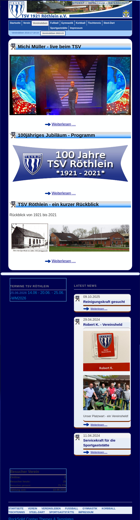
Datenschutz (119, 3)
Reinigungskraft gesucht (104, 302)
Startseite (15, 23)
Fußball (54, 23)
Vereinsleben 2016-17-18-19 (25, 33)
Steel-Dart (109, 23)
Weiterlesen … (65, 124)
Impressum (96, 3)
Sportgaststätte (58, 28)
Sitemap (78, 3)
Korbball (80, 23)
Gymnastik (67, 23)
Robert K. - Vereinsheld (102, 324)
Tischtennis (94, 23)
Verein (26, 23)
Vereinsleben (40, 23)
